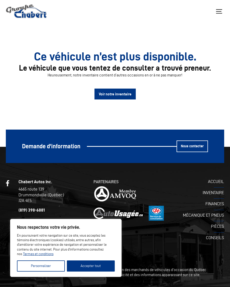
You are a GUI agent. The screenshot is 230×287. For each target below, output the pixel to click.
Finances (214, 203)
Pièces (217, 226)
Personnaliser (41, 266)
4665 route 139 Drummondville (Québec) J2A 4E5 (41, 194)
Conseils (215, 237)
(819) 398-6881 (31, 210)
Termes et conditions (38, 254)
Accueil (216, 181)
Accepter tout (91, 266)
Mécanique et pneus (203, 215)
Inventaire (213, 192)
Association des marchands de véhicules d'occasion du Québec (155, 270)
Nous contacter (192, 146)
